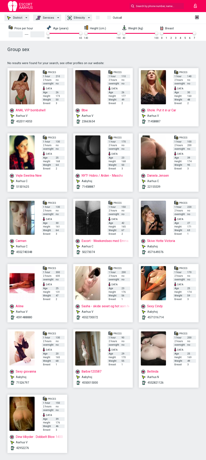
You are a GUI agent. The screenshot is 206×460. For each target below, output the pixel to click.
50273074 (88, 252)
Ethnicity (76, 18)
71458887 (153, 121)
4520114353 (24, 121)
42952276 (22, 448)
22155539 (153, 187)
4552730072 (90, 317)
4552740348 (24, 252)
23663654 (88, 121)
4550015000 (90, 382)
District (14, 18)
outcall (117, 17)
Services (45, 18)
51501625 (22, 187)
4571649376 (155, 252)
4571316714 (155, 317)
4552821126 (155, 382)
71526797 (22, 382)
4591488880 (24, 317)
